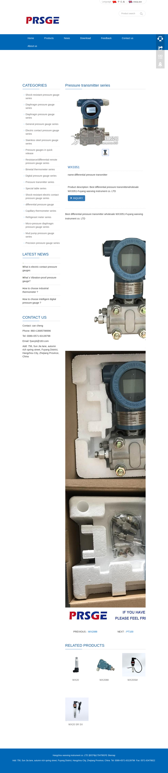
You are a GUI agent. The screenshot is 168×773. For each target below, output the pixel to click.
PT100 (129, 631)
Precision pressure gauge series (43, 243)
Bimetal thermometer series (40, 169)
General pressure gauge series (42, 124)
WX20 (75, 680)
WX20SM (132, 680)
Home (31, 38)
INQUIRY (76, 198)
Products (49, 38)
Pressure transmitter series (40, 182)
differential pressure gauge (40, 204)
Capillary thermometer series (41, 210)
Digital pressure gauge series (41, 175)
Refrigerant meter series (38, 217)
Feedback (106, 38)
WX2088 (92, 631)
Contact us (127, 38)
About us (32, 46)
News (67, 38)
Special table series (36, 188)
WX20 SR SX (75, 724)
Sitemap (111, 755)
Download (85, 38)
